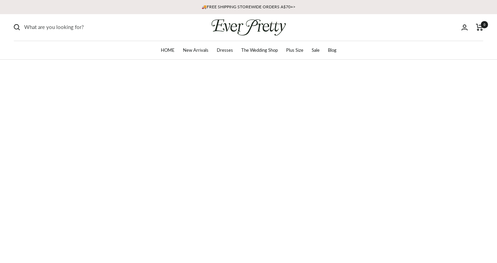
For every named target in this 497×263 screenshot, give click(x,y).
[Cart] (479, 27)
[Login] (464, 27)
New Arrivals (195, 50)
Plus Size (294, 50)
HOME (168, 50)
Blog (332, 50)
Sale (316, 50)
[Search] (76, 27)
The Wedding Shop (259, 50)
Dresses (225, 50)
